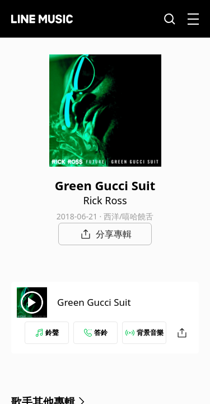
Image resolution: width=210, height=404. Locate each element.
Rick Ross (105, 200)
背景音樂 (144, 332)
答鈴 (96, 332)
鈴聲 (47, 332)
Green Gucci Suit (94, 302)
